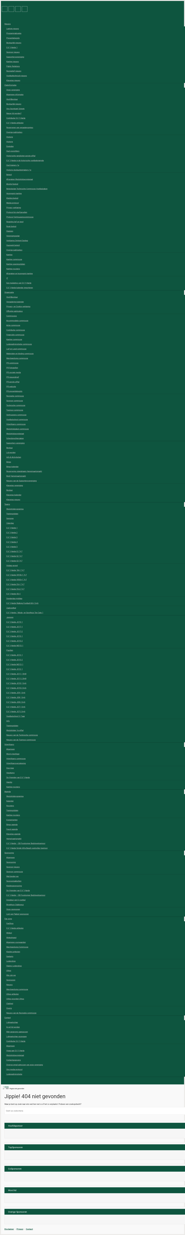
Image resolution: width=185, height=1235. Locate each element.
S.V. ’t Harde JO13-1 (14, 655)
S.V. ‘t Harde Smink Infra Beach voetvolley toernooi (27, 848)
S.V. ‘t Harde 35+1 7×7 (15, 584)
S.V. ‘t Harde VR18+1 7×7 (16, 575)
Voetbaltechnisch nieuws (16, 76)
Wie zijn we (11, 975)
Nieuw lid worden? (13, 113)
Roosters (10, 806)
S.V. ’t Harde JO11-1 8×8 (16, 674)
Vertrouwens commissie (16, 415)
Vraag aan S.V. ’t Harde (15, 1051)
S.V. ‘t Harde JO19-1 (14, 622)
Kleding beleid (12, 198)
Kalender (10, 801)
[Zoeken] (180, 4)
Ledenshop (11, 961)
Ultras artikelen (12, 994)
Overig (9, 1008)
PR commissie (12, 363)
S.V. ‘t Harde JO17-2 (14, 631)
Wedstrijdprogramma (14, 509)
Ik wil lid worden (13, 1027)
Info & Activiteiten (13, 457)
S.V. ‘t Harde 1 (12, 528)
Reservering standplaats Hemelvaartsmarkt (24, 471)
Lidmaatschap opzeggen (16, 1036)
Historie (9, 137)
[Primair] (6, 17)
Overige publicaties (14, 132)
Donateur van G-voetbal (15, 900)
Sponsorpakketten (13, 881)
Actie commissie (13, 325)
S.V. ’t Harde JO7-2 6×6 (15, 711)
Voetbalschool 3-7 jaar (15, 716)
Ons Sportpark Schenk (15, 109)
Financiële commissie (15, 335)
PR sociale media (13, 372)
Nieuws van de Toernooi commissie (21, 740)
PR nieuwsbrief (12, 377)
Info (8, 721)
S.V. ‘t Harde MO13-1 (14, 664)
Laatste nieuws (12, 29)
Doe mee (10, 768)
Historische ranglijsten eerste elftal (20, 156)
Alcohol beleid (12, 184)
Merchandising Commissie (17, 947)
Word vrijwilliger (12, 754)
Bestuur (9, 448)
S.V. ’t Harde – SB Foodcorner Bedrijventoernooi (25, 843)
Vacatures (10, 773)
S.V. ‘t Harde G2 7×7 (14, 556)
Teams (7, 504)
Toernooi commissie (14, 410)
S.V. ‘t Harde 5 (12, 547)
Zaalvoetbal (11, 608)
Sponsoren (10, 980)
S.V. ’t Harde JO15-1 (14, 636)
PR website (11, 386)
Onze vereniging (13, 90)
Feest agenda (12, 829)
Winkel (9, 933)
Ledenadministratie (14, 1074)
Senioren (10, 518)
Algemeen (10, 749)
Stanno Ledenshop (14, 966)
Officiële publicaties (14, 311)
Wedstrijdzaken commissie (17, 429)
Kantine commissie (14, 259)
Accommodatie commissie (17, 321)
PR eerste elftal (12, 382)
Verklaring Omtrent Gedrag (17, 240)
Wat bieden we (12, 876)
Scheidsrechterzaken (15, 438)
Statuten (9, 231)
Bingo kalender (12, 467)
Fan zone (8, 919)
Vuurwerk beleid (13, 245)
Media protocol (12, 203)
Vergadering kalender (15, 302)
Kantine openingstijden (15, 264)
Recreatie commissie (15, 396)
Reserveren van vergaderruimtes (19, 127)
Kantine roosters (13, 269)
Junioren (9, 617)
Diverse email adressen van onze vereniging (24, 1065)
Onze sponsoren (13, 909)
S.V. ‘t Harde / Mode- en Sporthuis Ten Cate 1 (24, 613)
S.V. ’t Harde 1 (12, 47)
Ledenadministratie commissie (19, 344)
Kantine (9, 255)
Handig (9, 782)
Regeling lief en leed (14, 222)
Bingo (8, 462)
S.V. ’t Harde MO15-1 (14, 646)
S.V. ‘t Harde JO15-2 (14, 641)
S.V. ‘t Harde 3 (12, 537)
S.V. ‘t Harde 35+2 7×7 (15, 589)
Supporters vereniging (15, 443)
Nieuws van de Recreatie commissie (21, 1013)
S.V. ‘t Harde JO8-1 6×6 (15, 697)
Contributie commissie (15, 330)
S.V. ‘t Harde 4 (12, 542)
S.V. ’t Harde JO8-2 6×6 (15, 702)
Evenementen (12, 820)
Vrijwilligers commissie (16, 424)
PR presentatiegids (14, 391)
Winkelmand (11, 938)
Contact (7, 1018)
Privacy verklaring (13, 208)
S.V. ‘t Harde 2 (12, 532)
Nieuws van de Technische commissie (22, 735)
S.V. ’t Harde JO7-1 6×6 (15, 707)
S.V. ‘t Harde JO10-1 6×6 (16, 683)
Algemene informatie (14, 94)
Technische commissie (15, 405)
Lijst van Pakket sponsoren (17, 914)
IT (7, 278)
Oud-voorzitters (12, 151)
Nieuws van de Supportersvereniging (21, 481)
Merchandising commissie (17, 358)
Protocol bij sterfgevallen (16, 212)
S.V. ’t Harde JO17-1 (14, 627)
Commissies (11, 316)
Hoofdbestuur (12, 99)
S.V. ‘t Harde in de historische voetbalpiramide (25, 160)
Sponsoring (9, 853)
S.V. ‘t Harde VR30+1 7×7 (16, 580)
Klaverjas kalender (13, 495)
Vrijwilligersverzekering (16, 763)
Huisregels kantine (14, 193)
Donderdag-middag (14, 598)
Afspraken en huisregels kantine (19, 273)
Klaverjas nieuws (13, 80)
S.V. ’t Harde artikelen (14, 123)
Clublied (9, 1003)
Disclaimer (9, 1229)
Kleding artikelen (13, 952)
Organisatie (9, 292)
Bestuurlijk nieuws (13, 43)
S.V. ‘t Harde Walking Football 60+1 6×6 (22, 603)
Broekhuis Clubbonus (15, 905)
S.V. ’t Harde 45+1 (13, 594)
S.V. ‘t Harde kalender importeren (19, 288)
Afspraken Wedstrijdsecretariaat (19, 179)
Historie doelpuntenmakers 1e (18, 170)
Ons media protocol (14, 1069)
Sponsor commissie (14, 401)
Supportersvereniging (15, 57)
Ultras (8, 970)
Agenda (7, 792)
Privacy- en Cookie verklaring (18, 306)
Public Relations (13, 66)
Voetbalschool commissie (17, 419)
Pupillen (9, 650)
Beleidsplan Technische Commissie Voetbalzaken (26, 189)
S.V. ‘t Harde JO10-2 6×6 (16, 688)
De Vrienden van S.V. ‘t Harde (18, 777)
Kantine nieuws (12, 62)
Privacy (20, 1229)
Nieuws (7, 24)
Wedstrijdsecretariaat (15, 434)
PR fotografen (12, 368)
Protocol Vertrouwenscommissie (19, 217)
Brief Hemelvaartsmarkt (16, 476)
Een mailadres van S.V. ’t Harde (18, 283)
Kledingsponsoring (14, 886)
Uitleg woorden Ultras (15, 999)
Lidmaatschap (12, 1022)
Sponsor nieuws (13, 52)
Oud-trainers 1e (12, 165)
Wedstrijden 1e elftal (14, 730)
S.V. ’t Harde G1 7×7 (14, 551)
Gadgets (9, 956)
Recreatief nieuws (13, 71)
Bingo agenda (12, 824)
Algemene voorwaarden (16, 942)
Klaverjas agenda (13, 834)
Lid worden (11, 452)
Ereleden (10, 146)
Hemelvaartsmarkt (13, 839)
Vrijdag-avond (12, 565)
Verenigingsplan (13, 236)
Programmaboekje (13, 33)
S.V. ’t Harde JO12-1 (14, 669)
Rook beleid (11, 226)
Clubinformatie (10, 85)
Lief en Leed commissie (16, 349)
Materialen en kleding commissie (20, 354)
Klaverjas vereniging (14, 485)
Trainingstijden (12, 514)
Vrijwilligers (9, 744)
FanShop (10, 923)
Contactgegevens (13, 1060)
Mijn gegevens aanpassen (17, 1032)
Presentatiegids (13, 38)
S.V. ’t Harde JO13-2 (14, 660)
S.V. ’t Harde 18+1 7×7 (15, 570)
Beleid (9, 175)
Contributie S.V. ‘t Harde (15, 118)
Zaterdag (10, 523)
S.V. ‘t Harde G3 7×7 (14, 561)
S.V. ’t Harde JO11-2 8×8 (16, 678)
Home (6, 1087)
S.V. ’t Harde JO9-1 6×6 (15, 693)
